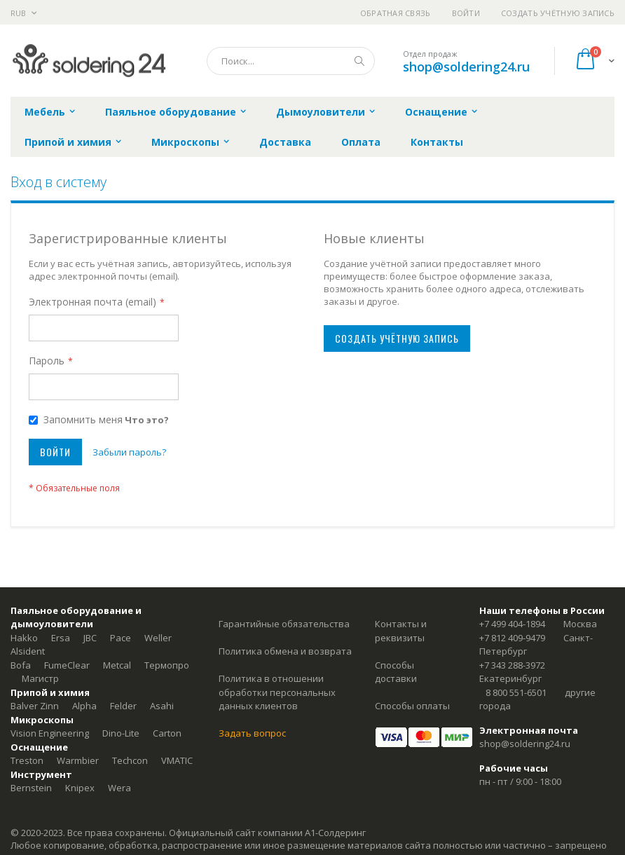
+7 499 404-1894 (512, 623)
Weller (158, 637)
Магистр (40, 678)
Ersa (60, 637)
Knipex (80, 787)
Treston (27, 760)
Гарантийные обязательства (284, 623)
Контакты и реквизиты (401, 630)
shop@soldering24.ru (466, 66)
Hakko (24, 637)
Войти (466, 13)
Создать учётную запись (557, 13)
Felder (123, 705)
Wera (119, 787)
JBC (90, 637)
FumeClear (67, 665)
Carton (167, 733)
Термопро (166, 665)
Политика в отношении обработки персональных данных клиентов (277, 692)
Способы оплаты (412, 705)
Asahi (162, 705)
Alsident (28, 651)
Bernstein (31, 787)
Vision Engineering (50, 733)
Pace (120, 637)
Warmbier (78, 760)
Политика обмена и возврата (285, 651)
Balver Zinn (35, 705)
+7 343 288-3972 (512, 665)
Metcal (117, 665)
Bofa (21, 665)
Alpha (84, 705)
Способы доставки (396, 672)
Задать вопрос (252, 733)
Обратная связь (395, 13)
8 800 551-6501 (516, 692)
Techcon (130, 760)
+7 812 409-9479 (512, 637)
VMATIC (177, 760)
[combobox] (291, 61)
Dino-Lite (120, 733)
